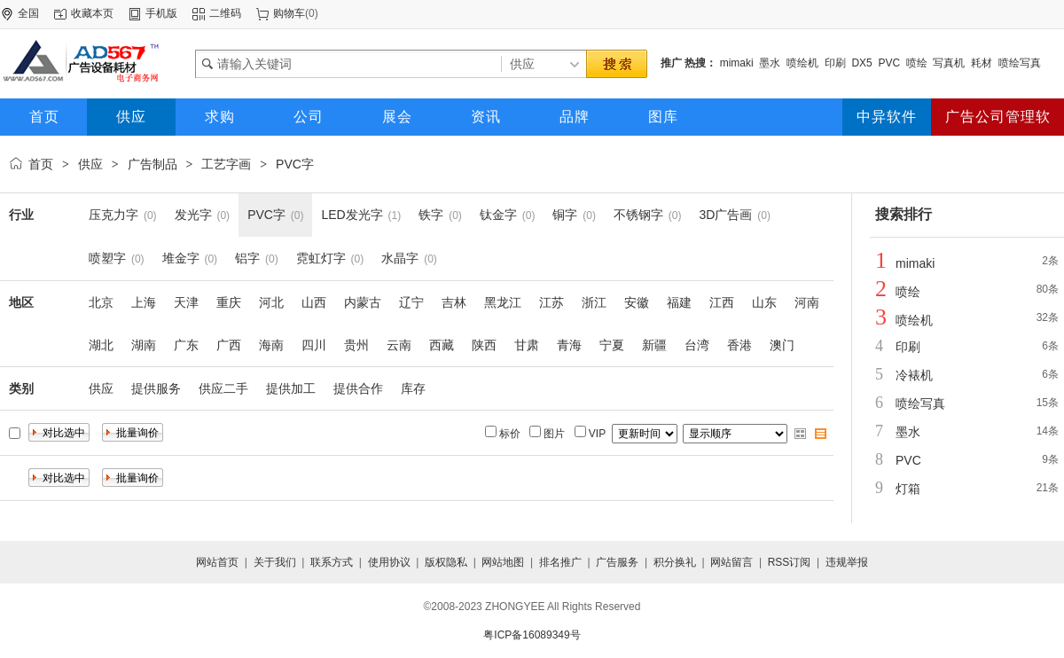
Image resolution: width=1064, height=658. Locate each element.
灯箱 (908, 489)
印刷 (835, 63)
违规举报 (846, 562)
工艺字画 (226, 164)
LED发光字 (351, 215)
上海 (143, 302)
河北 (271, 302)
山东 (764, 302)
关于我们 (275, 562)
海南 (271, 345)
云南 (399, 345)
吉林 (454, 302)
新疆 (654, 345)
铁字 (431, 215)
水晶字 (400, 258)
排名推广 (560, 562)
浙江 (594, 302)
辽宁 (411, 302)
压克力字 (113, 215)
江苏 (551, 302)
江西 (721, 302)
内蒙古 (362, 302)
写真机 (949, 63)
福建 (679, 302)
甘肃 (526, 345)
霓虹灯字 (321, 258)
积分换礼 (674, 562)
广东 (186, 345)
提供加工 (291, 388)
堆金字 (181, 258)
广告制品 (152, 164)
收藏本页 (92, 13)
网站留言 (731, 562)
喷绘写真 (1019, 63)
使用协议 (389, 562)
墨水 (769, 63)
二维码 (225, 13)
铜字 (564, 215)
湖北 (101, 345)
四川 (313, 345)
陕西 (484, 345)
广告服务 (617, 562)
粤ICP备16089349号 (531, 635)
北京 (101, 302)
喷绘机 (802, 63)
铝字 (247, 258)
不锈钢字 (638, 215)
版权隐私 (446, 562)
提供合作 (358, 388)
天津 (186, 302)
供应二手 (223, 388)
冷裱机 (914, 375)
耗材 (981, 63)
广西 (228, 345)
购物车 (289, 13)
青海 (569, 345)
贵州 (356, 345)
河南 (806, 302)
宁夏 (611, 345)
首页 (40, 164)
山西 (313, 302)
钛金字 (498, 215)
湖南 (143, 345)
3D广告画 (726, 215)
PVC (889, 63)
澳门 (782, 345)
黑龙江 (502, 302)
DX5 (861, 63)
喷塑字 (107, 258)
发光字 (193, 215)
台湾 (697, 345)
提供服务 (156, 388)
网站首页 (217, 562)
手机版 (161, 13)
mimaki (737, 63)
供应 (90, 164)
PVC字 (295, 164)
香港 (739, 345)
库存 (413, 388)
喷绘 (916, 63)
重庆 (228, 302)
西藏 (441, 345)
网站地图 (502, 562)
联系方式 (331, 562)
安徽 (636, 302)
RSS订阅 (789, 562)
